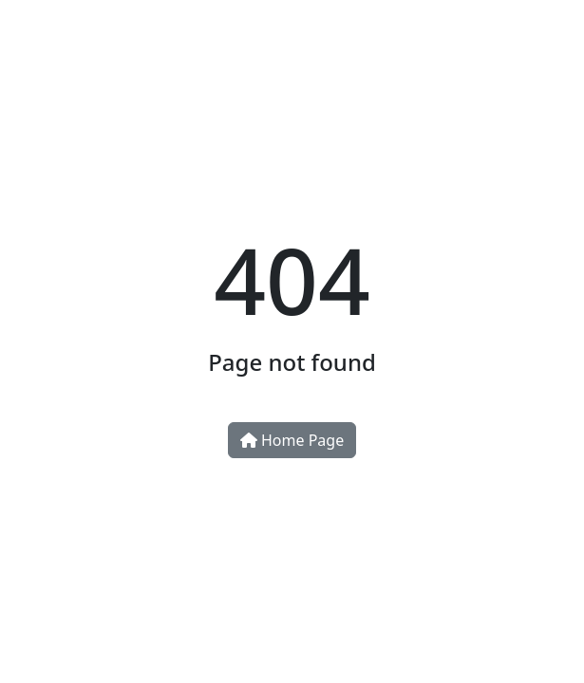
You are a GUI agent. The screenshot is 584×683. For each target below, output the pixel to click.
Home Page (292, 440)
